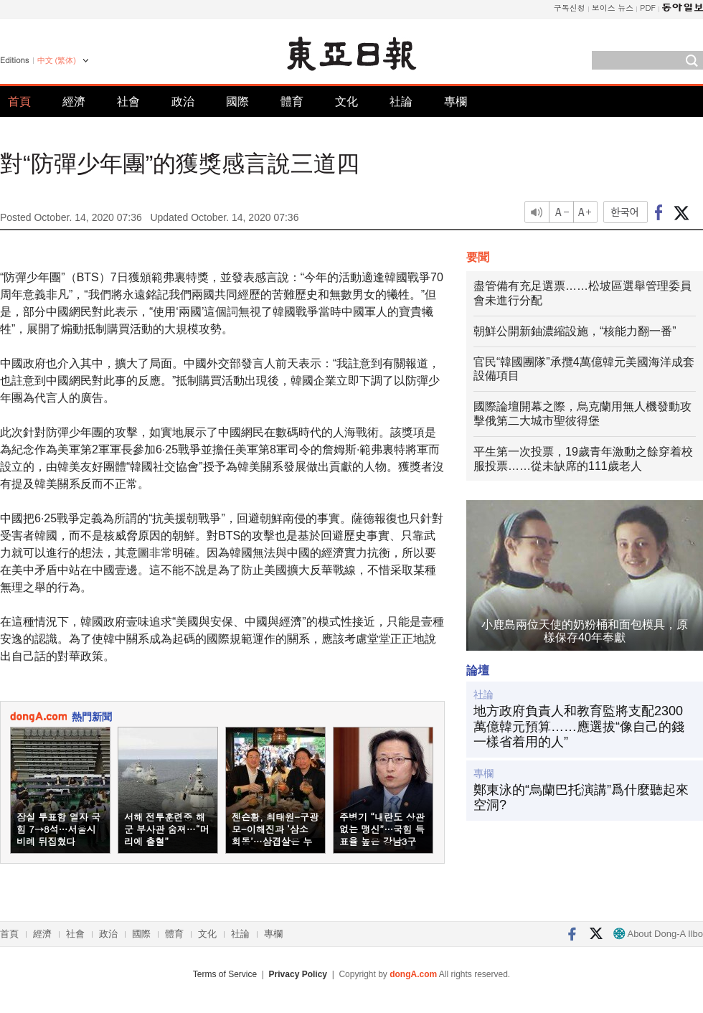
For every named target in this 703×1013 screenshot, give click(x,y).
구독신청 (569, 7)
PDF (648, 7)
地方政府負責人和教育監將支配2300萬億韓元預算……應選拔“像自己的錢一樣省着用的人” (578, 726)
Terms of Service (225, 974)
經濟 (73, 101)
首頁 (19, 101)
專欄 (455, 101)
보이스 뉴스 (613, 7)
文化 (346, 101)
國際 (237, 101)
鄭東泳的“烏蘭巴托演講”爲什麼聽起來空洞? (581, 798)
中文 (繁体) (56, 60)
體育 (291, 101)
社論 (401, 101)
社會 (128, 101)
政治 (182, 101)
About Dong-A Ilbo (658, 933)
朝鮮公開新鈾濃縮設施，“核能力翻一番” (574, 331)
